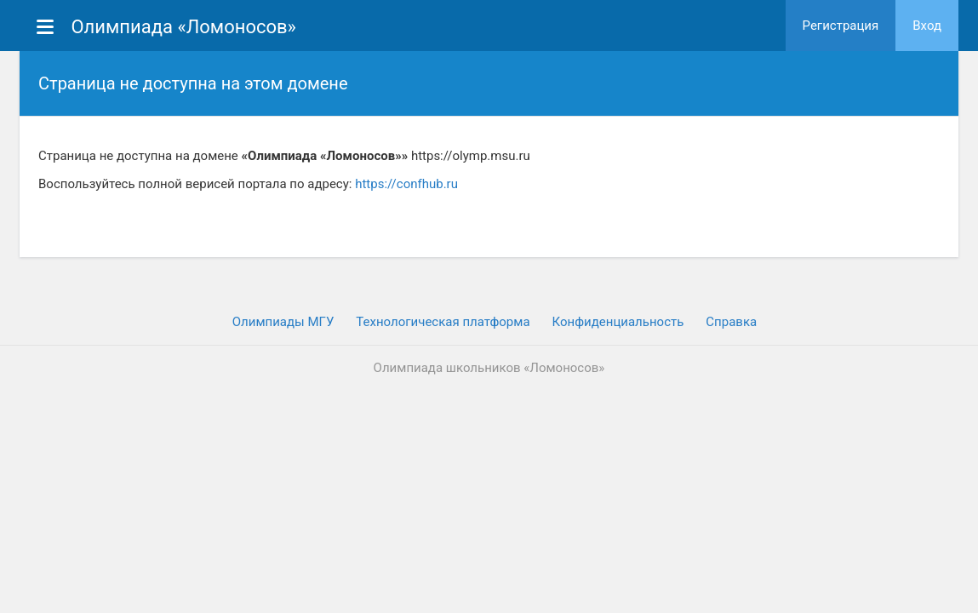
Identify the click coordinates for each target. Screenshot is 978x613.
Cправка (731, 321)
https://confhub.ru (406, 184)
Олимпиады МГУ (283, 321)
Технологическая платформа (442, 321)
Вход (926, 25)
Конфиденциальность (618, 321)
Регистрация (841, 25)
